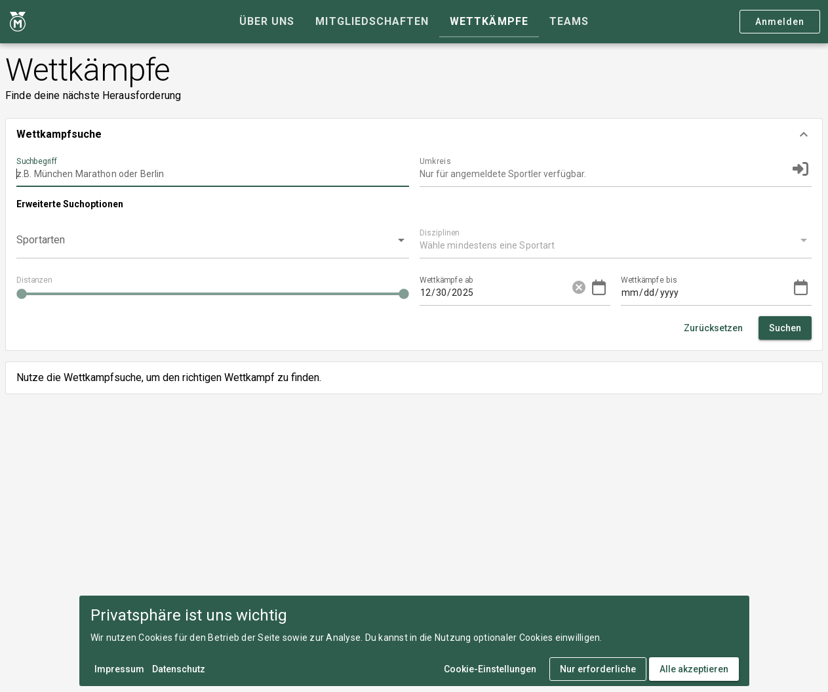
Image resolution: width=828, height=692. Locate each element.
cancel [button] (579, 287)
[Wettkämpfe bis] (657, 287)
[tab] (267, 21)
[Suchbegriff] (212, 168)
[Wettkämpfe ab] (456, 287)
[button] (414, 134)
